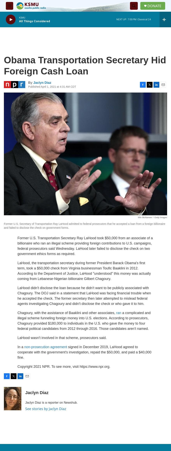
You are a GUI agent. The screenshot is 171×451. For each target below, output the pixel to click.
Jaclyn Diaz (42, 83)
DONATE (154, 6)
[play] (11, 19)
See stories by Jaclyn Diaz (45, 408)
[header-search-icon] (134, 6)
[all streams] (165, 19)
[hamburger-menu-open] (9, 6)
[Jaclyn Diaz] (12, 398)
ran (118, 313)
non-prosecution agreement (45, 347)
